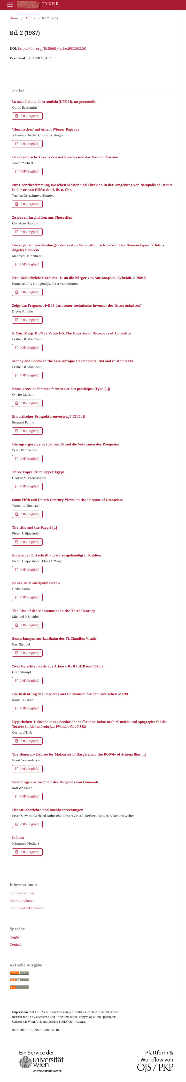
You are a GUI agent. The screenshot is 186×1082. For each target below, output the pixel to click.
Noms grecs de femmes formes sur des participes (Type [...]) (61, 389)
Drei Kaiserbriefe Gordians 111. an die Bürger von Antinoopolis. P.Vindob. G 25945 (79, 278)
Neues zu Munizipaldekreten (36, 583)
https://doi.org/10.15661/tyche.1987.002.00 (52, 48)
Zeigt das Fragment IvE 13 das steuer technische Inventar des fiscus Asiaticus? (77, 305)
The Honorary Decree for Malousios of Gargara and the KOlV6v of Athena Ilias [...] (79, 754)
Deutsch (16, 944)
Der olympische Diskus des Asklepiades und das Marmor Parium (65, 157)
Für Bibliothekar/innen (27, 908)
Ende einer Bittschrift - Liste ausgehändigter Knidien (56, 555)
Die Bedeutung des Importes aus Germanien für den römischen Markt (70, 694)
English (15, 937)
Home (14, 18)
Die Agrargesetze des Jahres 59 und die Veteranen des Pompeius (65, 444)
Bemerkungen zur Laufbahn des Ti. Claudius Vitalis (54, 638)
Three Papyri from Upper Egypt (38, 472)
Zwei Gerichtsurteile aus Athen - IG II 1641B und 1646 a (57, 666)
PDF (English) (29, 116)
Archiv (30, 18)
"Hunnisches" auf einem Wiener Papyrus (45, 129)
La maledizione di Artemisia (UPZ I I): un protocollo (54, 101)
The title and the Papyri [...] (34, 527)
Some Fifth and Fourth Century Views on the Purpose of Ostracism (67, 500)
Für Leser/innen (22, 893)
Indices (18, 837)
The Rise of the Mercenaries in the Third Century (53, 611)
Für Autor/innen (22, 901)
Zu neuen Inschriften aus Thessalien (42, 217)
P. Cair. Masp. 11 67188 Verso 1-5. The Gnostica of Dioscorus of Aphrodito (71, 333)
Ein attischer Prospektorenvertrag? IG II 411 (48, 416)
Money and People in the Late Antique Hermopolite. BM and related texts (72, 361)
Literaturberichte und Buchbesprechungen (47, 810)
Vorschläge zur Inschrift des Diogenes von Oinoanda (55, 782)
